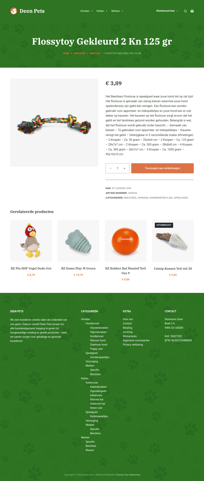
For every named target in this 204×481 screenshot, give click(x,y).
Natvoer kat (96, 399)
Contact (127, 323)
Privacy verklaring (133, 344)
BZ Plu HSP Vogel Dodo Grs (31, 268)
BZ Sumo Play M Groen (78, 268)
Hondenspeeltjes (161, 197)
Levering (128, 332)
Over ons (128, 319)
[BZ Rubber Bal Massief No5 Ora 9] (126, 241)
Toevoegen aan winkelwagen (162, 168)
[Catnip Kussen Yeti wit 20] (173, 241)
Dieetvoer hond (98, 344)
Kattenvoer (92, 382)
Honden (86, 11)
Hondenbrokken (99, 327)
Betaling (127, 327)
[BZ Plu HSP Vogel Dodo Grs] (31, 241)
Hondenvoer (93, 323)
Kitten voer (96, 407)
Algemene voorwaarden (136, 340)
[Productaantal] (117, 168)
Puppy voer (96, 348)
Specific (94, 369)
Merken (117, 11)
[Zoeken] (185, 11)
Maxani (90, 450)
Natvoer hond (98, 340)
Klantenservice (168, 11)
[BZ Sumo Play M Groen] (78, 241)
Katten (102, 11)
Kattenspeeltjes (99, 416)
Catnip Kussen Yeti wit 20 (173, 269)
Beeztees (130, 197)
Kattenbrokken (98, 386)
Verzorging (92, 361)
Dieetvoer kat (97, 403)
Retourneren (130, 336)
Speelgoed (181, 197)
